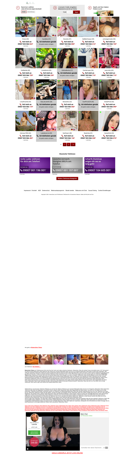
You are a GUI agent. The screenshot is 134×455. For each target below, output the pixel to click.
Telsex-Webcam (66, 410)
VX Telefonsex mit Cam (39, 408)
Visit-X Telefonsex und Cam (38, 406)
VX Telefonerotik (57, 406)
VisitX (29, 405)
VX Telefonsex (50, 406)
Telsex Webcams (91, 410)
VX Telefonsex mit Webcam (51, 408)
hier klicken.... (37, 366)
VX (46, 406)
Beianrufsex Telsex (36, 347)
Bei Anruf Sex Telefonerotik (82, 408)
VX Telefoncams (75, 406)
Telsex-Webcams (74, 410)
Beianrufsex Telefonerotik (56, 409)
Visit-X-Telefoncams (92, 405)
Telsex (106, 410)
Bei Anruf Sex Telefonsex (70, 408)
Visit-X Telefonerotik (60, 405)
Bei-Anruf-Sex (28, 409)
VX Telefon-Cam (90, 406)
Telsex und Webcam (100, 410)
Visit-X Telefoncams (83, 405)
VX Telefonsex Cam (98, 406)
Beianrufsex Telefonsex (45, 409)
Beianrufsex (36, 409)
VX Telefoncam (82, 406)
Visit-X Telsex (68, 405)
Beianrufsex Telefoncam (86, 409)
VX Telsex (69, 406)
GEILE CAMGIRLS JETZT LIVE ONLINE (67, 453)
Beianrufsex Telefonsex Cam (98, 409)
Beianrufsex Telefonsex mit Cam (32, 410)
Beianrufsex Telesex (66, 409)
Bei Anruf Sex (61, 408)
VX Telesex (64, 406)
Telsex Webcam (58, 410)
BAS (33, 409)
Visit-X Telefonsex (52, 405)
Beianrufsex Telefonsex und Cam (47, 410)
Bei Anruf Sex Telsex (104, 408)
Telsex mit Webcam (82, 410)
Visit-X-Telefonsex (35, 405)
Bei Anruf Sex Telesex (94, 408)
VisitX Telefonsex (43, 405)
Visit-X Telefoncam (101, 405)
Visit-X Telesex (75, 405)
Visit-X (26, 405)
